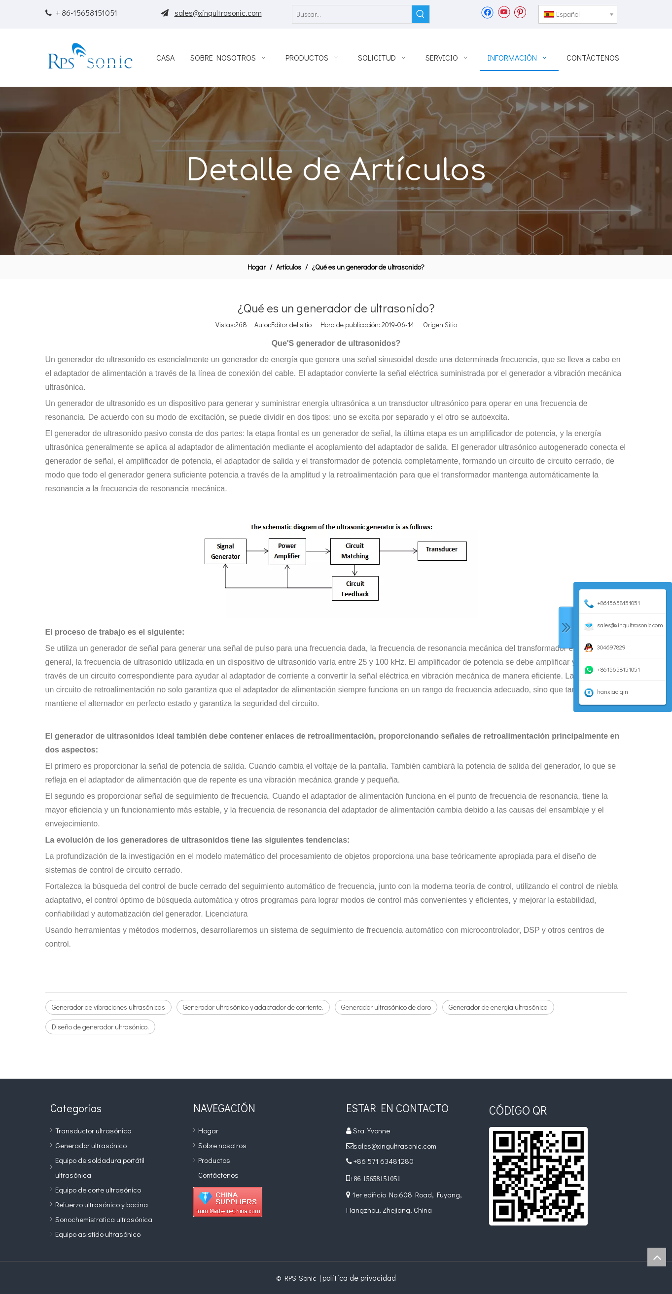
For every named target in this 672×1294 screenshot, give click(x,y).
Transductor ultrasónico (93, 1130)
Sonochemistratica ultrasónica (103, 1219)
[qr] (538, 1176)
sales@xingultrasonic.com (218, 12)
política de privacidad (359, 1277)
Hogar (208, 1130)
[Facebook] (487, 12)
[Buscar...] (352, 14)
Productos (214, 1160)
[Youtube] (503, 12)
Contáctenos (218, 1175)
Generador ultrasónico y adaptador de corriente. (253, 1007)
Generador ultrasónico (91, 1145)
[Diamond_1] (227, 1202)
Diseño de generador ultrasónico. (100, 1026)
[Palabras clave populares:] (420, 14)
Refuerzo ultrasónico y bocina (101, 1204)
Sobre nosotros (222, 1145)
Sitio (451, 324)
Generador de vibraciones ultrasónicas (108, 1007)
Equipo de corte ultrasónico (98, 1189)
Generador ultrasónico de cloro (386, 1007)
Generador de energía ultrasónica (498, 1007)
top (656, 1257)
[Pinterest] (520, 12)
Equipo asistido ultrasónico (98, 1234)
